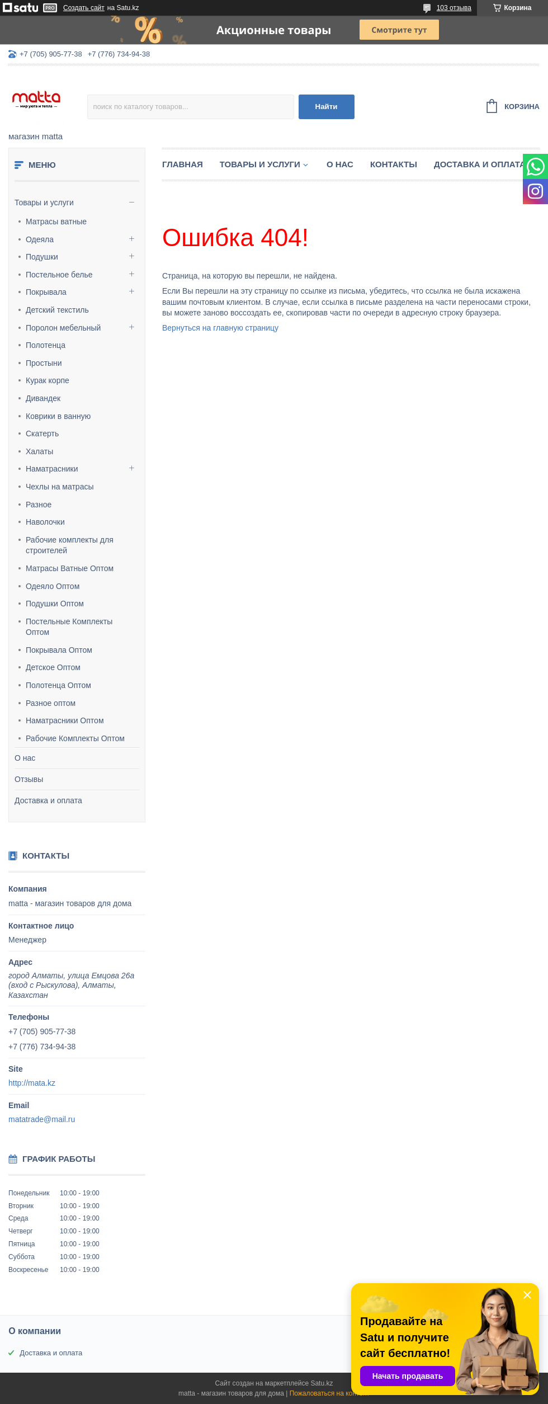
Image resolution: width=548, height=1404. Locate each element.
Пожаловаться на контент (330, 1393)
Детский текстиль (57, 309)
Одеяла (40, 239)
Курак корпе (47, 380)
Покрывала (46, 292)
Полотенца (45, 345)
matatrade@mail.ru (41, 1119)
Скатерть (42, 433)
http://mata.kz (31, 1082)
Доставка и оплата (48, 800)
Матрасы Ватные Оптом (70, 568)
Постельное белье (59, 274)
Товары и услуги (44, 202)
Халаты (39, 451)
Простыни (44, 363)
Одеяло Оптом (52, 586)
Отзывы (29, 779)
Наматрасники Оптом (65, 720)
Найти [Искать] (326, 106)
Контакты (393, 164)
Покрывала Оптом (59, 650)
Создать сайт (84, 8)
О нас (25, 757)
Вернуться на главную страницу (220, 327)
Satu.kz (321, 1383)
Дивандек (43, 398)
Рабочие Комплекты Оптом (75, 738)
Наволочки (45, 521)
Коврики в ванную (58, 416)
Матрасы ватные (56, 221)
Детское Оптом (53, 667)
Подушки (42, 256)
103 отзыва (454, 8)
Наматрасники (52, 468)
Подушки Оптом (55, 603)
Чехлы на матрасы (60, 486)
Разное (38, 504)
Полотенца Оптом (58, 685)
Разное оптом (50, 703)
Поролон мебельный (63, 327)
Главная (182, 164)
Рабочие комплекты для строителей (70, 545)
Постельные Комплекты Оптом (69, 627)
